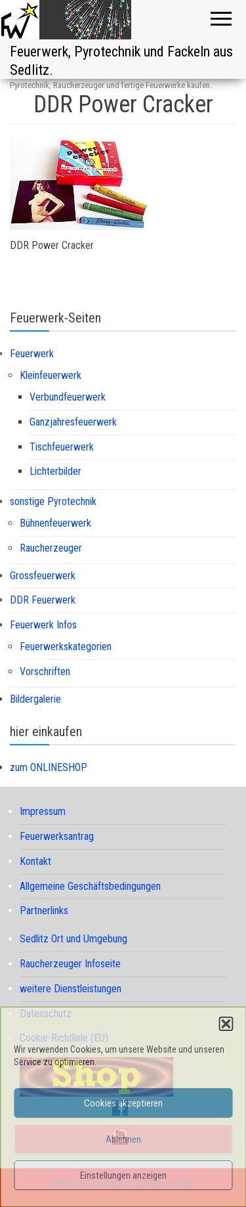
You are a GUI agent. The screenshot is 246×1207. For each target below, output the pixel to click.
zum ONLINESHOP (48, 767)
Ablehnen (123, 1139)
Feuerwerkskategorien (66, 646)
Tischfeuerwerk (62, 447)
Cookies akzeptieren (123, 1103)
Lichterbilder (55, 471)
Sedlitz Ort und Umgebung (73, 939)
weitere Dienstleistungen (70, 988)
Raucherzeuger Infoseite (70, 963)
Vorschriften (45, 671)
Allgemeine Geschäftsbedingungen (90, 886)
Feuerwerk (32, 353)
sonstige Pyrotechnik (53, 501)
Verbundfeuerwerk (68, 397)
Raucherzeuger (51, 548)
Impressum (43, 811)
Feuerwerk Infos (43, 625)
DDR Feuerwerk (42, 600)
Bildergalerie (35, 699)
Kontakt (35, 861)
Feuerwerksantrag (57, 836)
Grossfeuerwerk (42, 575)
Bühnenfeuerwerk (55, 523)
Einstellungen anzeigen (123, 1175)
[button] (225, 1023)
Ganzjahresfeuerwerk (73, 422)
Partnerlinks (44, 910)
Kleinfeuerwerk (50, 375)
